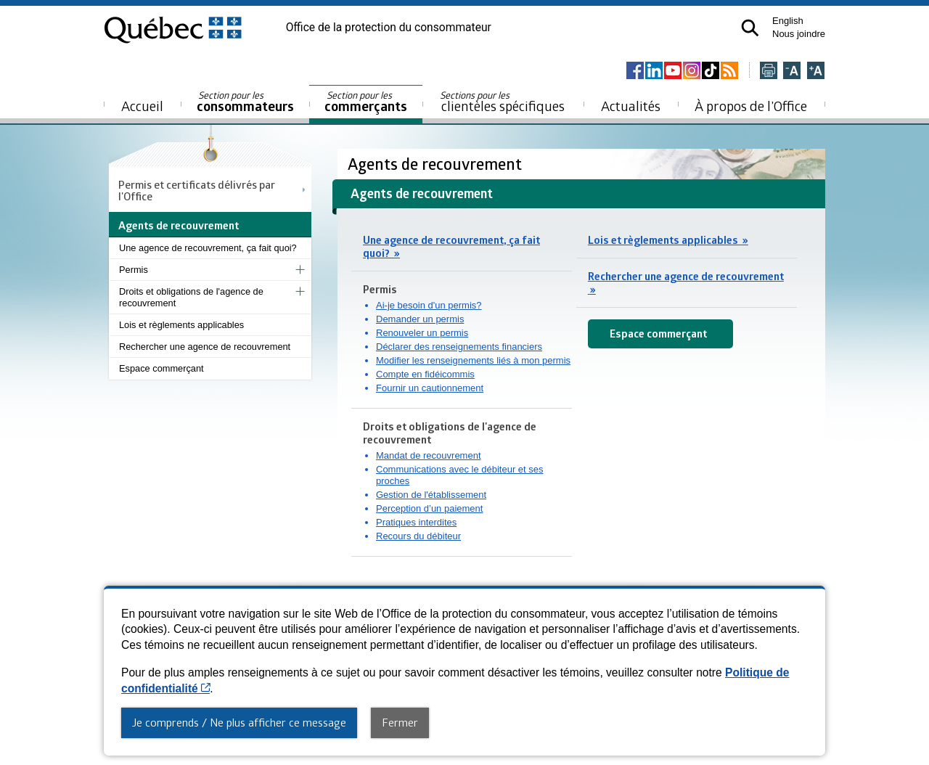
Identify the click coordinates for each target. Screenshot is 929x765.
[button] (750, 28)
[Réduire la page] (792, 71)
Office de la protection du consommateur (388, 27)
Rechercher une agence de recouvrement (204, 346)
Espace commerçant (161, 368)
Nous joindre (798, 33)
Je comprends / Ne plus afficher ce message (239, 722)
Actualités (630, 106)
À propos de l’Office (751, 106)
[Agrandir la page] (815, 71)
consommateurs (245, 102)
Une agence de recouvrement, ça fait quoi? (208, 247)
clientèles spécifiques (502, 102)
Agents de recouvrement (436, 163)
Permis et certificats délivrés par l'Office (196, 190)
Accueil (142, 106)
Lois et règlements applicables (181, 324)
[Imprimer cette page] (768, 71)
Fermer (400, 722)
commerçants (365, 102)
